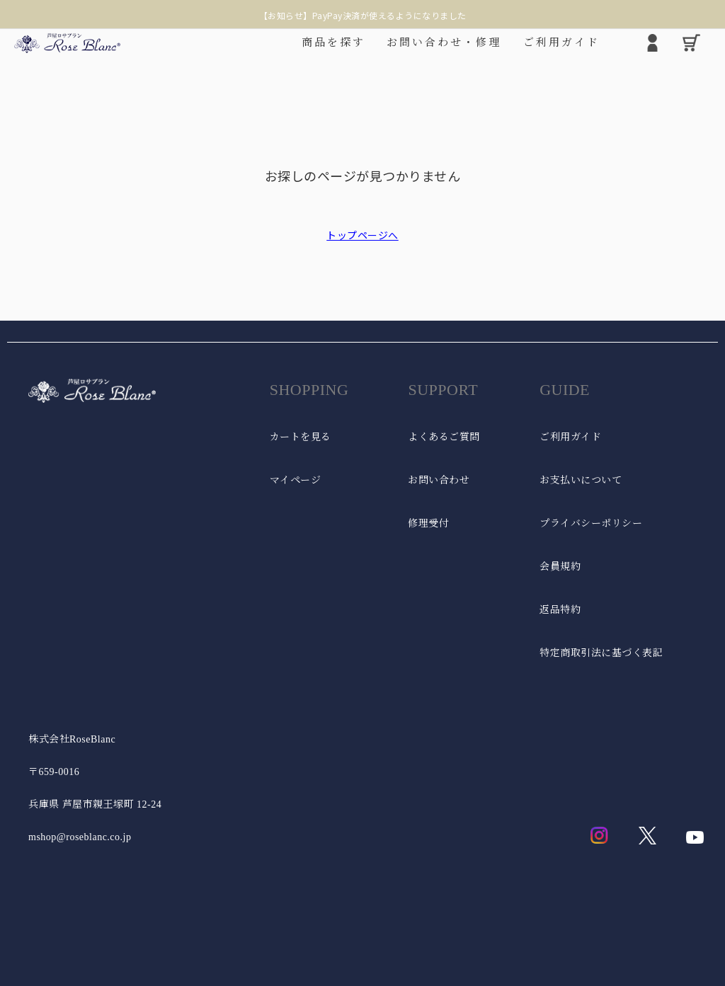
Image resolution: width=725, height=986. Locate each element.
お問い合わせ (438, 480)
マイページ (295, 480)
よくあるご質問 (444, 437)
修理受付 (428, 523)
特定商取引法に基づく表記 (601, 653)
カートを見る (300, 437)
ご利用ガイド (570, 437)
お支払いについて (581, 480)
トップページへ (362, 235)
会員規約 (560, 566)
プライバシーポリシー (591, 523)
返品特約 (560, 609)
